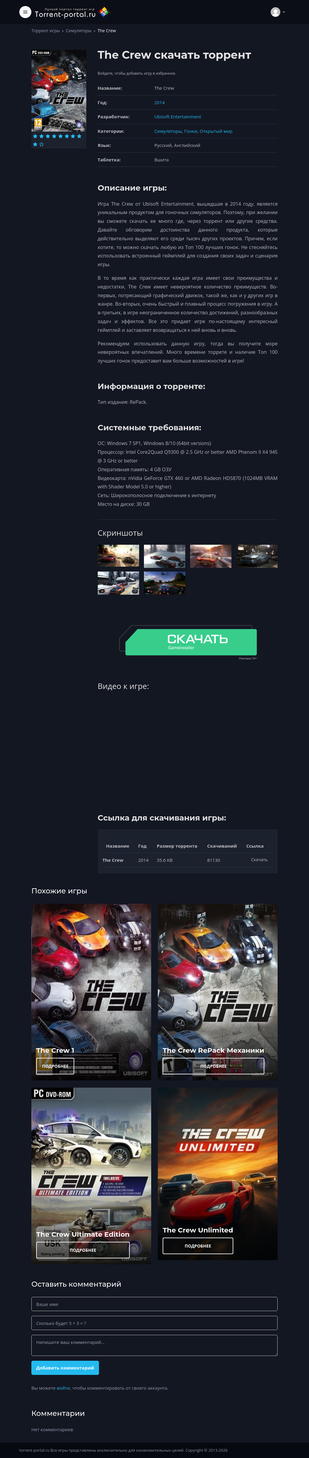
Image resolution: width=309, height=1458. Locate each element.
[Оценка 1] (35, 136)
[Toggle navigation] (25, 12)
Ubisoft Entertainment (177, 117)
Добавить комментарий (65, 1368)
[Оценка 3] (47, 136)
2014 (159, 102)
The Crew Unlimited (198, 1230)
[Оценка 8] (79, 136)
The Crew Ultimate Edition (83, 1234)
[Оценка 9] (35, 144)
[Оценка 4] (54, 136)
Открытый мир (216, 131)
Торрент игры (45, 30)
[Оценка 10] (41, 144)
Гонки (190, 131)
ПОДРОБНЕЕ (55, 1066)
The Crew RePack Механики (213, 1050)
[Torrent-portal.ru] (72, 12)
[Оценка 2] (41, 136)
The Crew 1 (55, 1050)
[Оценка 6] (66, 136)
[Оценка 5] (60, 136)
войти (63, 1388)
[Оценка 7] (72, 136)
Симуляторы (78, 30)
